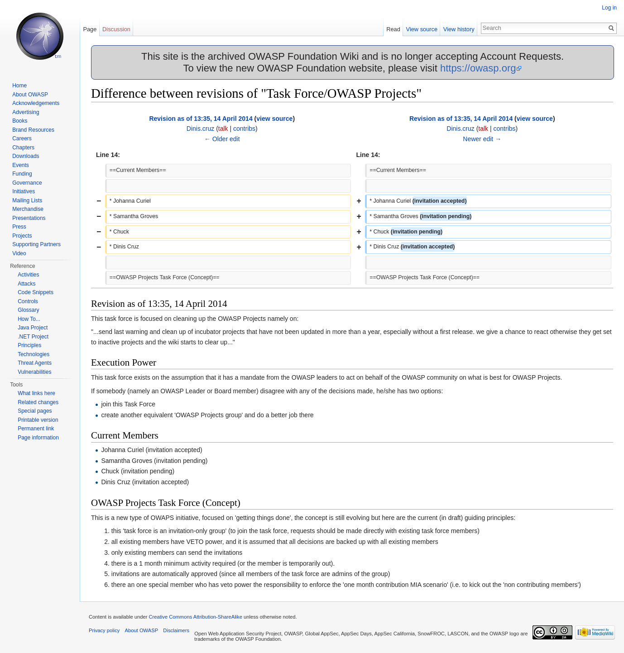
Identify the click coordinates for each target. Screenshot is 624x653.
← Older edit (222, 139)
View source (421, 29)
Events (20, 165)
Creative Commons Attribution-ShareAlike (195, 617)
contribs (244, 128)
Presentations (28, 218)
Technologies (33, 354)
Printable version (38, 420)
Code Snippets (35, 292)
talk (223, 128)
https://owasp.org (478, 68)
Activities (28, 275)
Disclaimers (176, 630)
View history (459, 29)
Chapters (23, 147)
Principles (29, 345)
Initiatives (23, 191)
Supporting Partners (36, 244)
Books (19, 121)
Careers (22, 138)
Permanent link (36, 428)
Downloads (25, 156)
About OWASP (30, 94)
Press (19, 227)
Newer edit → (482, 139)
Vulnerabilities (34, 372)
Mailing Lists (27, 200)
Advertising (25, 112)
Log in (609, 8)
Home (19, 85)
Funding (22, 174)
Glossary (28, 310)
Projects (22, 236)
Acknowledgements (35, 103)
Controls (28, 301)
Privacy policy (104, 630)
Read (393, 29)
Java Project (33, 327)
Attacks (26, 284)
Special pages (35, 411)
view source (274, 118)
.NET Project (33, 337)
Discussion (116, 29)
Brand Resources (33, 130)
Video (19, 253)
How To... (29, 319)
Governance (27, 183)
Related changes (38, 402)
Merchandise (27, 209)
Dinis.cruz (200, 128)
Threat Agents (35, 363)
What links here (36, 393)
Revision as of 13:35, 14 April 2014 (200, 118)
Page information (38, 437)
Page (89, 29)
